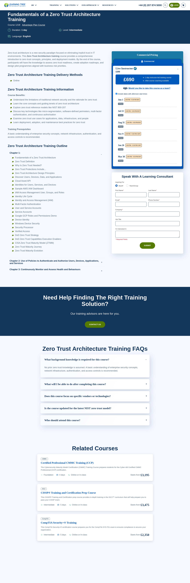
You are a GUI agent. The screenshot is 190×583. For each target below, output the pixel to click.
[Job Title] (147, 202)
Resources (109, 5)
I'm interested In (121, 208)
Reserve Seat (168, 80)
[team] (128, 164)
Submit (147, 224)
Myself (121, 164)
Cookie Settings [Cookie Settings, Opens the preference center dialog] (137, 580)
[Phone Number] (164, 183)
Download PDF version (170, 18)
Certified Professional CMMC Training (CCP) (69, 476)
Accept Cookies (154, 580)
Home (11, 18)
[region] (148, 108)
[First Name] (131, 173)
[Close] (186, 580)
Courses (21, 18)
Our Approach (89, 5)
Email (117, 179)
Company (119, 188)
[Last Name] (164, 173)
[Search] (165, 5)
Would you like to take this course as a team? (149, 66)
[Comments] (147, 213)
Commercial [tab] (147, 39)
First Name (119, 169)
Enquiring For (120, 161)
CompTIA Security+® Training (60, 535)
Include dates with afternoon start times (133, 72)
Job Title (118, 198)
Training (54, 5)
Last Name (152, 169)
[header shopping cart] (183, 5)
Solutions (70, 5)
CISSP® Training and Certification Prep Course (70, 506)
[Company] (147, 192)
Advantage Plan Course (34, 34)
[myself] (116, 164)
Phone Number (154, 179)
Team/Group (134, 164)
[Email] (131, 183)
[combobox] (151, 183)
